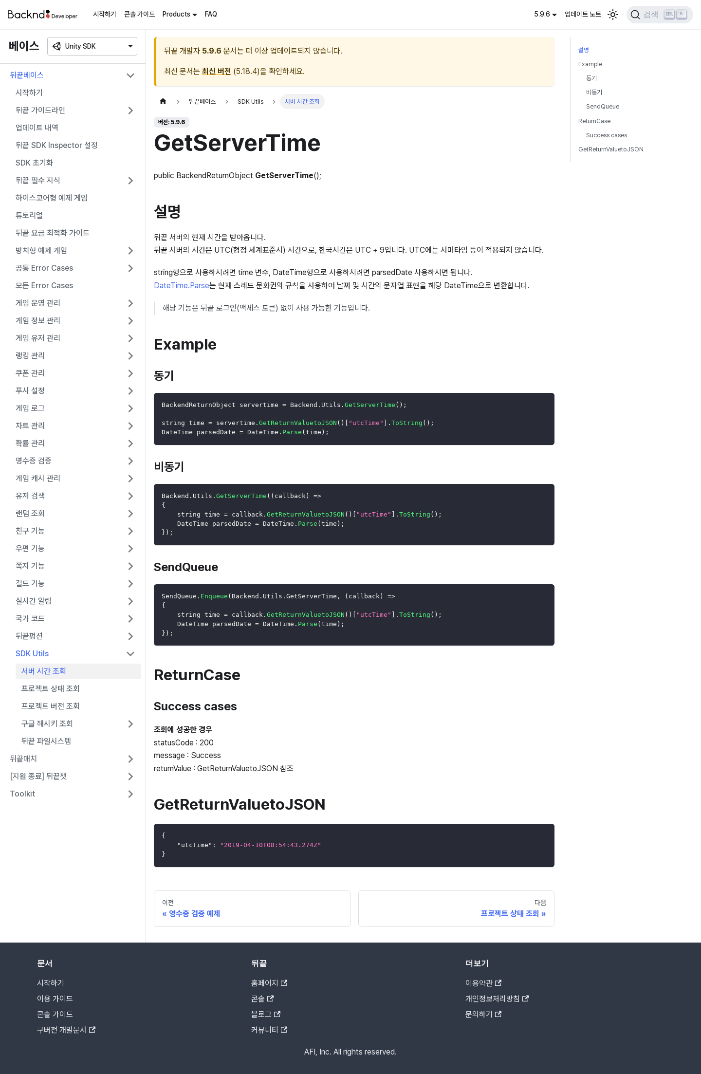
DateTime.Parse (181, 285)
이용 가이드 (55, 998)
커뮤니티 (269, 1030)
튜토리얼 (29, 215)
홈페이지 (269, 983)
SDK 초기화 (34, 162)
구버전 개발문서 (66, 1030)
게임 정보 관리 (38, 320)
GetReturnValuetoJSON (611, 149)
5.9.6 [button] (542, 14)
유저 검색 (30, 495)
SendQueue (602, 106)
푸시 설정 (30, 390)
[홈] (163, 101)
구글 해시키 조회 (47, 723)
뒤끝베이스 (27, 75)
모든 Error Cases (44, 285)
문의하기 (483, 1014)
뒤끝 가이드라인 (40, 110)
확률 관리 (30, 443)
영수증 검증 (34, 460)
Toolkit (22, 793)
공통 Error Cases (44, 268)
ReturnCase (594, 121)
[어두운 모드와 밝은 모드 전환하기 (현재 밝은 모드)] (613, 14)
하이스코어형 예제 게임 (52, 198)
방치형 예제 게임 (41, 250)
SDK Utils (32, 653)
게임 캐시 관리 (38, 478)
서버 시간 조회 (43, 671)
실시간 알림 (34, 601)
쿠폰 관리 (30, 373)
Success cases (606, 135)
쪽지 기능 (30, 566)
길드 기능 (30, 583)
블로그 (265, 1014)
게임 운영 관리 (38, 303)
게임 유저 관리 (38, 338)
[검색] (660, 14)
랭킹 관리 (30, 355)
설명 (583, 50)
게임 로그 (30, 408)
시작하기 (104, 14)
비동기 (594, 92)
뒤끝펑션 (29, 636)
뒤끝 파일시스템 (46, 741)
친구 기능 (30, 531)
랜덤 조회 (30, 513)
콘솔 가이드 (139, 14)
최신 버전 (216, 71)
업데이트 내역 (37, 127)
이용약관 (483, 983)
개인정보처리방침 (497, 998)
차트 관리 (30, 425)
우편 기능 (30, 548)
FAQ (211, 14)
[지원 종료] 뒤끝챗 (38, 776)
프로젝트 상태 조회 (50, 688)
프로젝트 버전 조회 (50, 706)
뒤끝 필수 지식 (38, 180)
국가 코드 (30, 618)
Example (590, 64)
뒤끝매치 (23, 758)
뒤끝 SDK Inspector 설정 (57, 145)
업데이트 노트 (583, 14)
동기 (591, 78)
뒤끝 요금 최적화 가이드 (53, 233)
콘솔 (262, 998)
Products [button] (176, 14)
